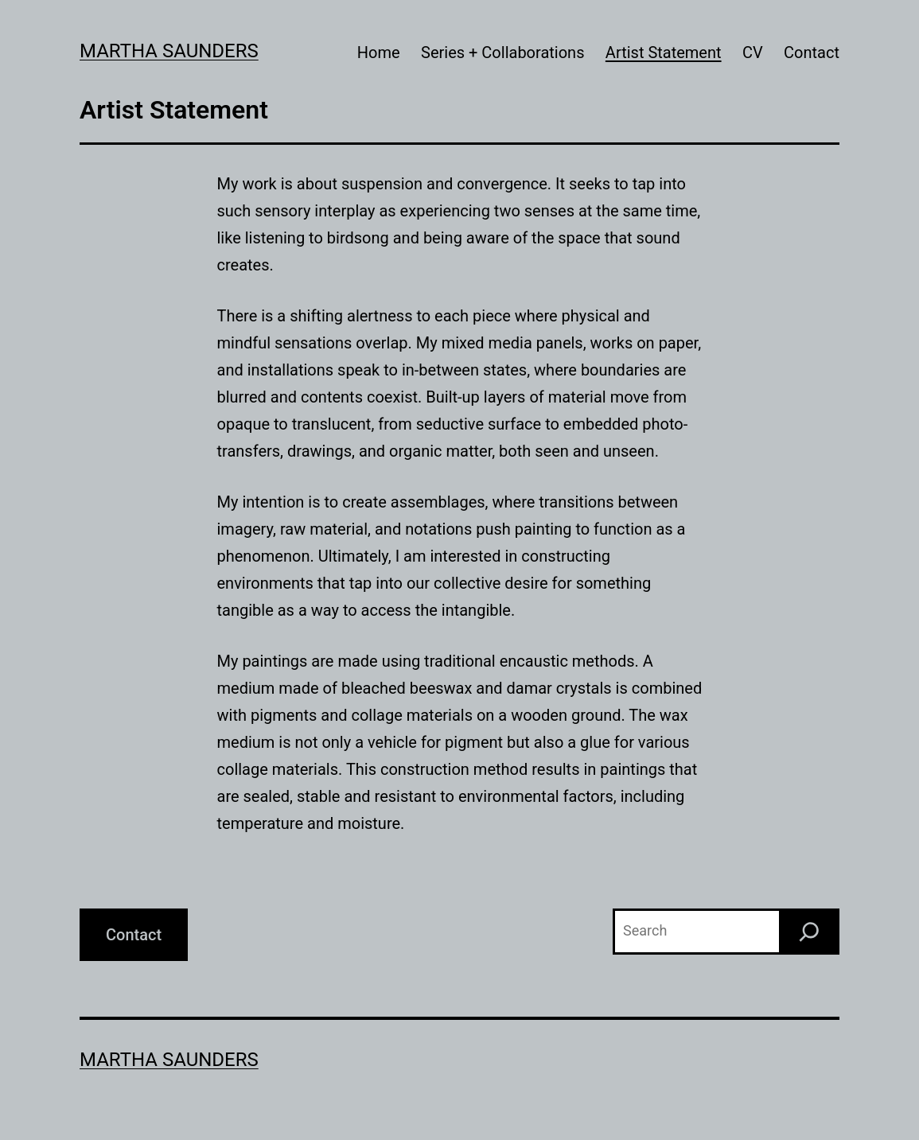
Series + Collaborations (502, 52)
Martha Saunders (169, 51)
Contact (811, 52)
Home (378, 52)
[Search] (809, 931)
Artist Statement (664, 52)
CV (752, 52)
